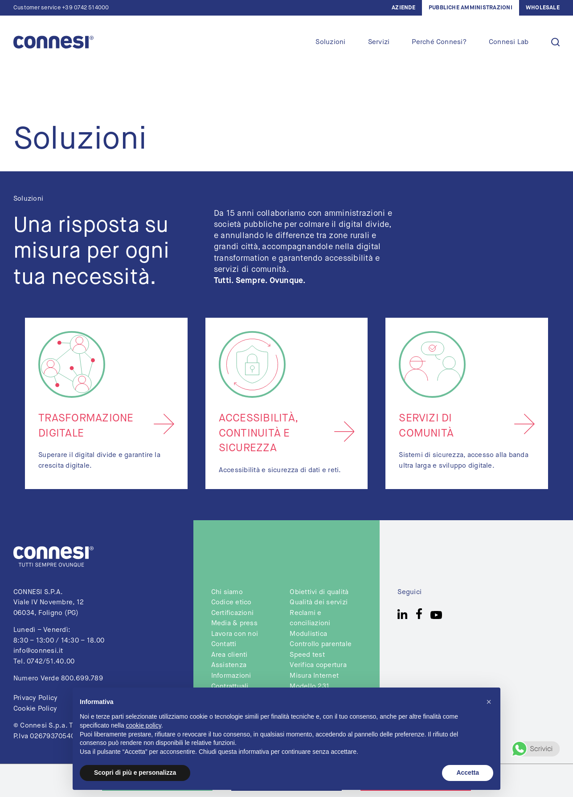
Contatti (224, 644)
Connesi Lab (509, 42)
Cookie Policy (35, 708)
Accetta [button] (467, 772)
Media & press (234, 623)
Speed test (307, 654)
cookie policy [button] (143, 725)
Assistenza (228, 665)
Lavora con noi (234, 634)
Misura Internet (314, 675)
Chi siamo (227, 592)
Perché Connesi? (439, 42)
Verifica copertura (318, 665)
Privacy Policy (35, 698)
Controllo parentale (321, 644)
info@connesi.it (38, 650)
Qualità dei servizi (319, 602)
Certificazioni (232, 613)
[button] (489, 702)
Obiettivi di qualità (319, 592)
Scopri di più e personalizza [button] (135, 772)
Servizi (379, 42)
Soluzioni (330, 42)
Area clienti (229, 654)
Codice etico (231, 602)
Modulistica (308, 634)
